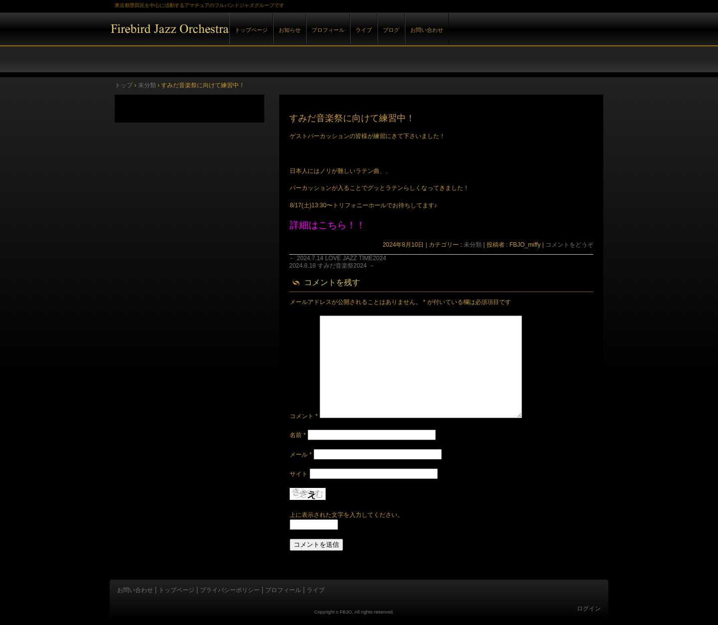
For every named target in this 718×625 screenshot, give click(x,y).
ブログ (391, 30)
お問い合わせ (426, 30)
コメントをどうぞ (569, 244)
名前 (298, 435)
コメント (304, 416)
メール (301, 454)
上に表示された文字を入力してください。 (346, 514)
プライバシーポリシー (230, 590)
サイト (299, 473)
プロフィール (328, 30)
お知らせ (290, 30)
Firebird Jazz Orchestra (224, 39)
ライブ (364, 30)
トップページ (251, 30)
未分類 (473, 244)
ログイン (589, 608)
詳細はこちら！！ (327, 225)
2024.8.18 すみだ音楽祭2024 (331, 265)
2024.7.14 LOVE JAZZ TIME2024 (337, 258)
